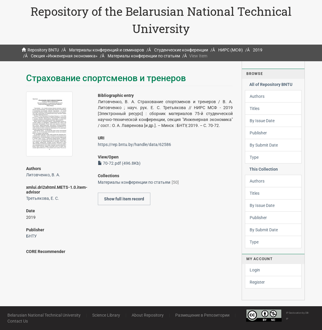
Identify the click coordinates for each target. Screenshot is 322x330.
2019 (257, 50)
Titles (254, 108)
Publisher (258, 133)
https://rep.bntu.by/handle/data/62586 (134, 144)
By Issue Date (262, 120)
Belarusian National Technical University (44, 315)
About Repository (148, 315)
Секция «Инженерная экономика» (64, 56)
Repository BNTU (43, 50)
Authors (257, 96)
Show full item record (124, 199)
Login (255, 270)
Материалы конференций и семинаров (106, 50)
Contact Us (17, 321)
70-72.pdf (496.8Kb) (119, 163)
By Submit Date (264, 145)
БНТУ (31, 236)
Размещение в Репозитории (202, 315)
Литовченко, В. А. (43, 174)
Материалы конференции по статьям (144, 56)
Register (257, 282)
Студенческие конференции (181, 50)
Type (254, 157)
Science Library (106, 315)
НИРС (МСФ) (230, 50)
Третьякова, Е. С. (42, 198)
